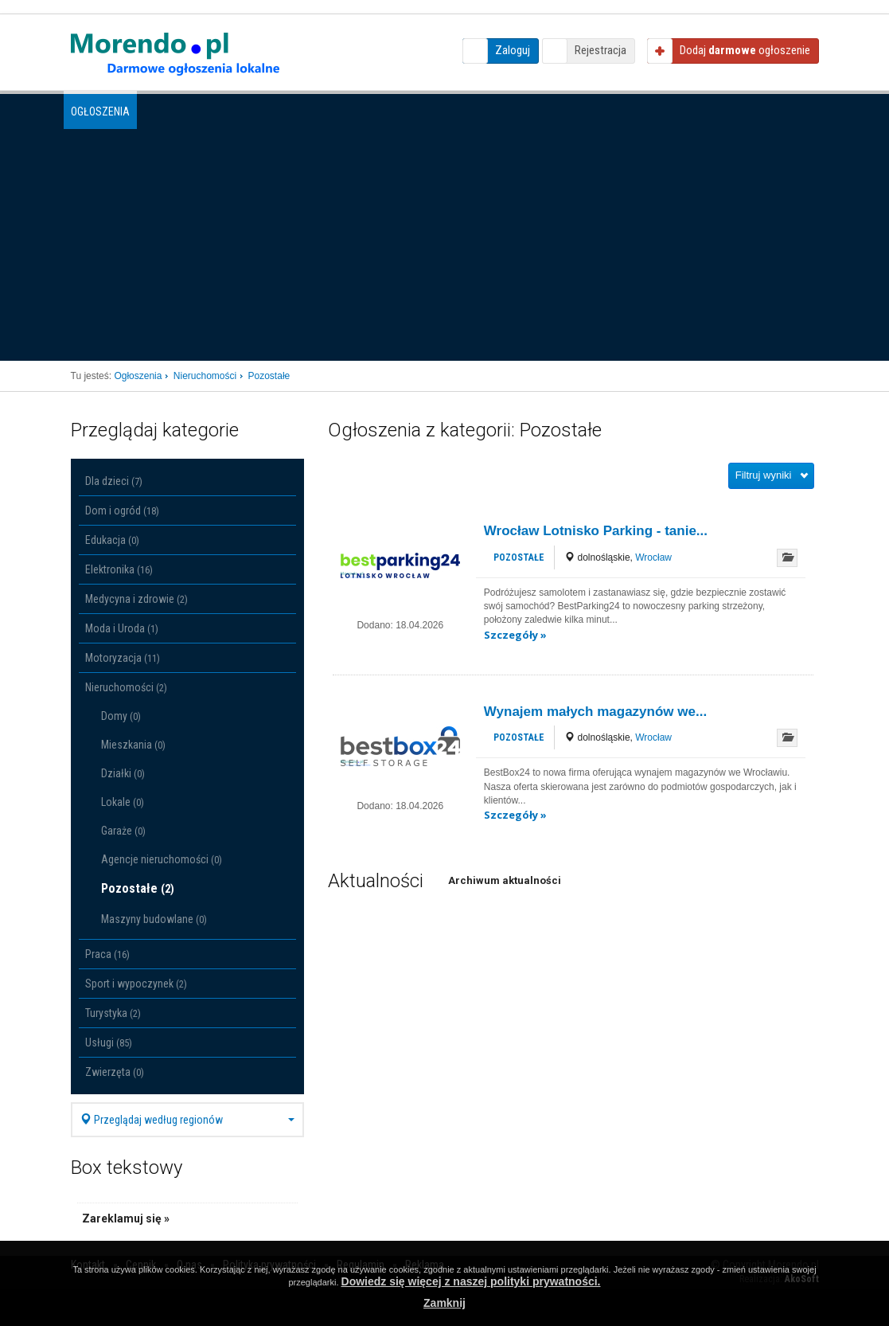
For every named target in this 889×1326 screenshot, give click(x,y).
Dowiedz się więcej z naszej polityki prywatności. (471, 1281)
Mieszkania (133, 744)
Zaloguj (512, 50)
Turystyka (113, 1013)
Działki (123, 773)
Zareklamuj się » (126, 1218)
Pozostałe (137, 888)
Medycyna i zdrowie (136, 599)
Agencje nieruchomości (161, 859)
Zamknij (444, 1303)
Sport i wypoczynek (136, 983)
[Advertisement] (445, 241)
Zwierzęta (114, 1072)
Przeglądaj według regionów (187, 1119)
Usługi (108, 1042)
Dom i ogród (122, 510)
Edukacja (112, 540)
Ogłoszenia (100, 111)
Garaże (123, 830)
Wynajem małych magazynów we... (595, 711)
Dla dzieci (113, 481)
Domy (121, 716)
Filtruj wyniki (763, 475)
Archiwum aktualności (504, 880)
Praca (107, 954)
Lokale (122, 802)
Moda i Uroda (121, 628)
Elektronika (119, 569)
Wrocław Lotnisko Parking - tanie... (596, 530)
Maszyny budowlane (154, 919)
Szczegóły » (515, 635)
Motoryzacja (122, 657)
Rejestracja (600, 50)
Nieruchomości (126, 687)
